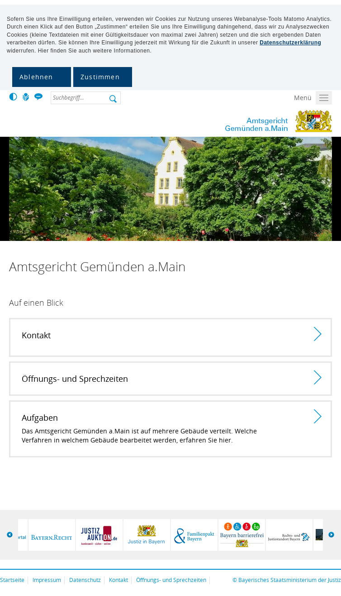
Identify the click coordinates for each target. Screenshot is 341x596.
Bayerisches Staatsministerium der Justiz (289, 580)
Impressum (47, 580)
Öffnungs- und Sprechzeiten (171, 580)
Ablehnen (36, 76)
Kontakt (118, 580)
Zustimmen (100, 76)
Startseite (12, 580)
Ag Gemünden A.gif (253, 121)
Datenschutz (85, 580)
